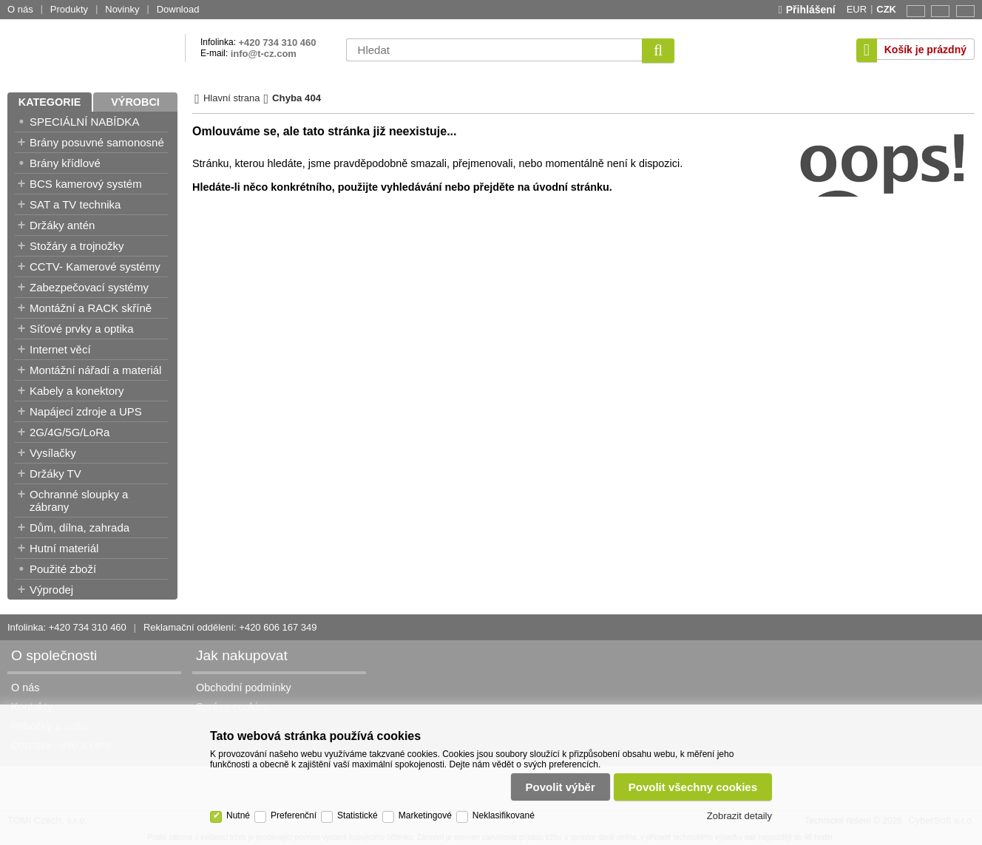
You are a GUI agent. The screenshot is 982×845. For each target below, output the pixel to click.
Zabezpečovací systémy (89, 287)
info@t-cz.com (264, 53)
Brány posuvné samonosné (97, 142)
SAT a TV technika (75, 204)
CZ (938, 11)
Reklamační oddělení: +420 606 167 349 (230, 627)
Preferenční (293, 815)
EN (914, 11)
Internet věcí (60, 349)
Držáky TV (55, 473)
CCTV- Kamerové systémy (95, 266)
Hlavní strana (231, 97)
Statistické (357, 815)
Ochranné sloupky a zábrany (79, 500)
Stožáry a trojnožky (77, 246)
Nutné (238, 815)
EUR (857, 9)
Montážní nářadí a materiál (95, 370)
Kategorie (49, 102)
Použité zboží (63, 569)
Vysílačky (53, 453)
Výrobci (135, 102)
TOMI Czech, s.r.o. (92, 50)
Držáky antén (62, 225)
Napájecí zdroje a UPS (86, 411)
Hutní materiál (64, 548)
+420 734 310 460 (277, 42)
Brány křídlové (65, 163)
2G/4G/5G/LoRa (69, 432)
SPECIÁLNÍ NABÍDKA (84, 121)
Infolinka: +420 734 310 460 (66, 627)
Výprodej (51, 589)
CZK (886, 9)
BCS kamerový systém (86, 183)
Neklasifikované (504, 815)
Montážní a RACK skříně (91, 308)
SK (963, 11)
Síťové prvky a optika (82, 328)
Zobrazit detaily (739, 815)
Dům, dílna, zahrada (79, 527)
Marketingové (425, 815)
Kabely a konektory (77, 390)
